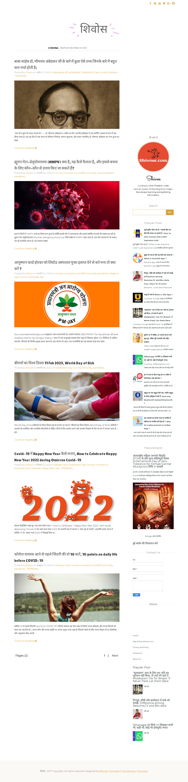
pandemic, (98, 367)
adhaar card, (61, 464)
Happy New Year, (51, 468)
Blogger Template (109, 771)
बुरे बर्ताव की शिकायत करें (145, 543)
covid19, (98, 565)
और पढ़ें (146, 686)
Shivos (29, 72)
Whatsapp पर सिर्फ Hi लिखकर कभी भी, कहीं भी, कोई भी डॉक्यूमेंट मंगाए (153, 726)
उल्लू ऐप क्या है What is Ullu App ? (158, 294)
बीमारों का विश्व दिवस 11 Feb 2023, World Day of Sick (54, 363)
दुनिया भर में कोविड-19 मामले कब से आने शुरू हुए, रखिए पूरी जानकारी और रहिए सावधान (158, 338)
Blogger (148, 536)
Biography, (59, 72)
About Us (137, 659)
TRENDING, (20, 76)
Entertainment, (23, 468)
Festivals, (113, 72)
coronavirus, (101, 464)
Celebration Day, (90, 72)
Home (135, 635)
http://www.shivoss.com (143, 641)
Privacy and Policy (141, 647)
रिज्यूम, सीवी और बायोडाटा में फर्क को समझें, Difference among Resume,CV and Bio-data (158, 276)
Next (115, 655)
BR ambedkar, (73, 72)
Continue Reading (25, 148)
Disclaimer (137, 653)
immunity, (87, 367)
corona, (103, 72)
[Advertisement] (66, 178)
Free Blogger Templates (134, 771)
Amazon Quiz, (63, 565)
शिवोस (94, 31)
